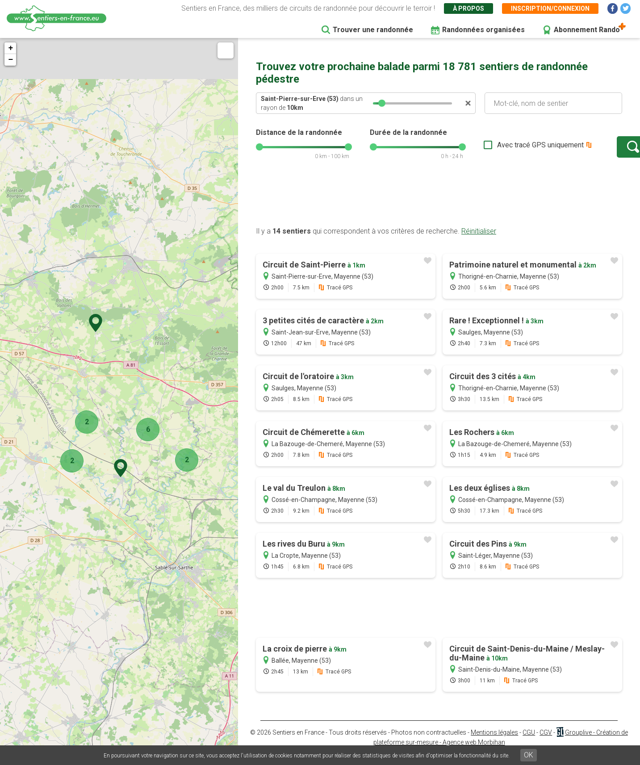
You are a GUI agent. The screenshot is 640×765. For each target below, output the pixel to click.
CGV (546, 741)
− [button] (10, 59)
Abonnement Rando (587, 29)
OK (528, 755)
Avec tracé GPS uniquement (512, 149)
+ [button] (10, 48)
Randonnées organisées (483, 29)
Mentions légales (494, 741)
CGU (529, 741)
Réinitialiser (478, 240)
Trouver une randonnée (373, 29)
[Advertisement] (439, 207)
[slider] (381, 103)
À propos (468, 8)
